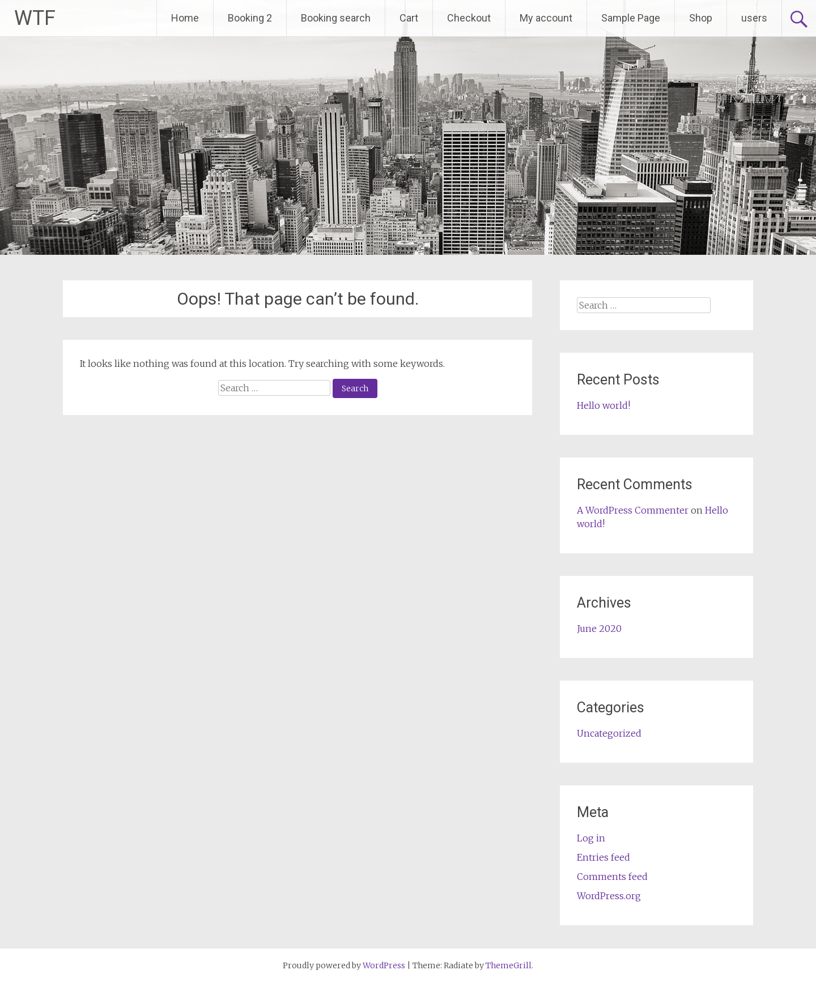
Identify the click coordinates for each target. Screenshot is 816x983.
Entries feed (603, 857)
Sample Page (630, 18)
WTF (35, 18)
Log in (591, 838)
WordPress (384, 965)
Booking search (336, 18)
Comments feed (612, 876)
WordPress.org (609, 895)
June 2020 (599, 628)
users (754, 18)
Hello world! (603, 405)
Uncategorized (609, 733)
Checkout (469, 18)
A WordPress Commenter (632, 510)
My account (546, 18)
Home (185, 18)
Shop (700, 18)
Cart (409, 18)
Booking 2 (250, 18)
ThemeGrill (509, 965)
